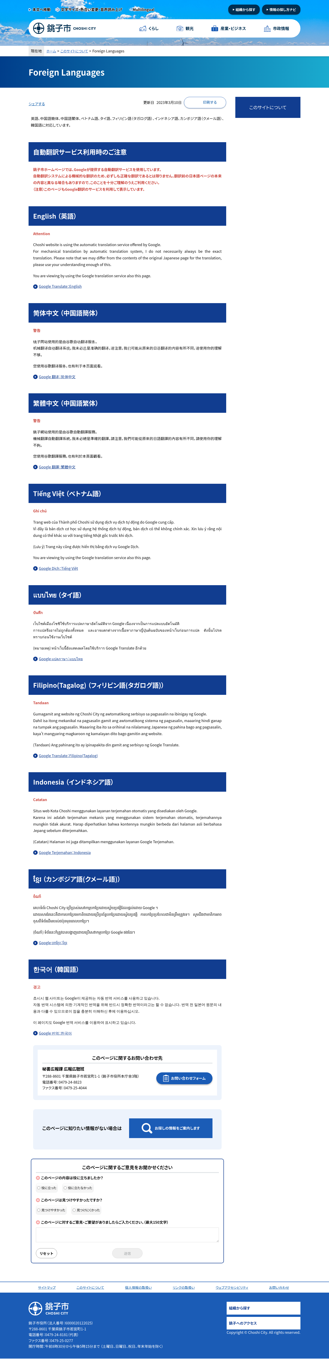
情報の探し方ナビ (282, 9)
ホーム (51, 51)
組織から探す (245, 9)
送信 (127, 1253)
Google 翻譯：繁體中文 (57, 467)
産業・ (233, 28)
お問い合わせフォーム (188, 1078)
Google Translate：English (60, 286)
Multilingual (143, 9)
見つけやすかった (51, 1210)
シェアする (37, 103)
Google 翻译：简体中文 (57, 376)
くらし (154, 28)
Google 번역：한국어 (55, 1033)
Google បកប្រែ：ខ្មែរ (53, 942)
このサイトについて (76, 51)
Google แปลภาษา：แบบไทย (61, 658)
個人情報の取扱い (139, 1287)
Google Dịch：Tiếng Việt (58, 568)
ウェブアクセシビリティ (233, 1287)
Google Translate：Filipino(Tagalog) (68, 755)
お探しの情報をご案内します (177, 1128)
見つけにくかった (86, 1210)
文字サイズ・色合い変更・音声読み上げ (91, 9)
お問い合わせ (280, 1287)
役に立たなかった (78, 1187)
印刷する (210, 102)
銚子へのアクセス (243, 1323)
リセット (47, 1253)
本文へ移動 (41, 9)
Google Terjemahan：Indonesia (65, 852)
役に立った (46, 1187)
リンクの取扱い (184, 1287)
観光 (189, 28)
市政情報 (281, 28)
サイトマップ (47, 1287)
